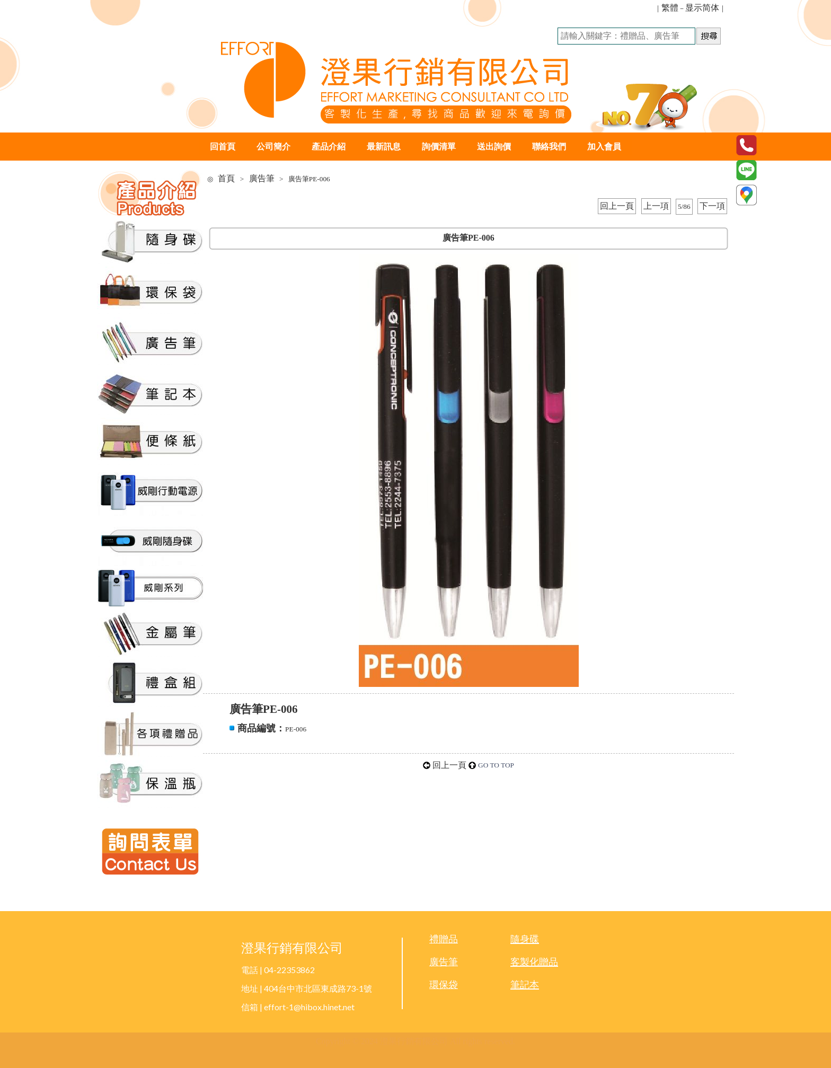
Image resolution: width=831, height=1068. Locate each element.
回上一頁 (617, 205)
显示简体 (702, 7)
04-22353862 (289, 970)
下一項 (712, 205)
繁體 (669, 7)
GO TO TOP (496, 765)
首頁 (226, 178)
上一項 (656, 205)
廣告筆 (262, 178)
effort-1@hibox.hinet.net (309, 1007)
